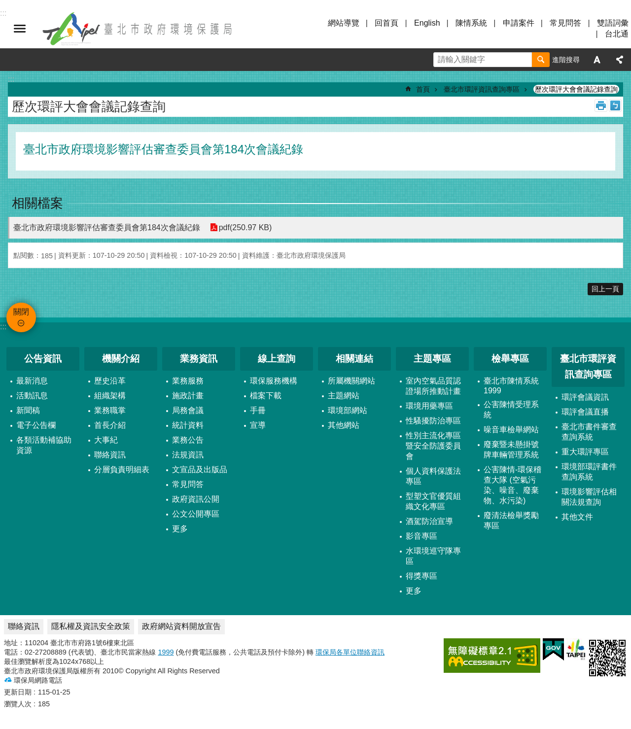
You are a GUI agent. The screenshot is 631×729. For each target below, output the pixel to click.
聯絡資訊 (110, 455)
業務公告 (188, 440)
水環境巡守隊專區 (433, 556)
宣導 (258, 425)
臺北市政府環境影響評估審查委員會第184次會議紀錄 (106, 227)
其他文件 (577, 517)
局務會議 (188, 410)
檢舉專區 (510, 358)
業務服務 (188, 381)
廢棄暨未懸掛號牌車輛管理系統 (511, 449)
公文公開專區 (195, 514)
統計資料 (188, 425)
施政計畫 (188, 395)
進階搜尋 (566, 60)
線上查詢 (276, 358)
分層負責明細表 (121, 469)
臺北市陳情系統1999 (511, 386)
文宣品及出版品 (199, 469)
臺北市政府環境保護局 (138, 28)
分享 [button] (619, 59)
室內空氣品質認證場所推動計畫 (433, 386)
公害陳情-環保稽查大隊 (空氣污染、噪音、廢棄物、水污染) (512, 485)
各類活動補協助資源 (43, 445)
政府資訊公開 (195, 499)
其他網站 (343, 425)
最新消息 (32, 381)
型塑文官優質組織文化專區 (433, 501)
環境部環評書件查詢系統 (589, 471)
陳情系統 (471, 23)
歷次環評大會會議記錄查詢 (576, 89)
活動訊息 (32, 395)
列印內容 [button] (601, 105)
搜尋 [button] (541, 59)
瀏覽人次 (18, 704)
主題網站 (343, 395)
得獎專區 (421, 576)
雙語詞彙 (613, 23)
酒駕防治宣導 (429, 521)
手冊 (258, 410)
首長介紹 (110, 425)
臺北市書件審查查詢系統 (589, 431)
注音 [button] (615, 105)
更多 (180, 528)
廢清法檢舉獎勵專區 (511, 520)
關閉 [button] (19, 28)
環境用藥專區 (429, 406)
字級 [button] (597, 59)
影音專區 (421, 536)
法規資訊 (188, 455)
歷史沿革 (110, 381)
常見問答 (565, 23)
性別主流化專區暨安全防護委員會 (433, 445)
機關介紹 (121, 358)
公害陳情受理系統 (511, 409)
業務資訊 (198, 358)
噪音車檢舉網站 (511, 429)
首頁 (423, 89)
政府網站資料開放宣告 (181, 626)
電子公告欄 (36, 425)
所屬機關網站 (351, 381)
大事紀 (106, 440)
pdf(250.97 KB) (245, 227)
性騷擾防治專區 (433, 421)
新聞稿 (28, 410)
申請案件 (518, 23)
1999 (166, 652)
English (427, 23)
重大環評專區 (585, 452)
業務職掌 (110, 410)
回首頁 (386, 23)
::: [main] (11, 79)
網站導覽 (343, 23)
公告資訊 (43, 358)
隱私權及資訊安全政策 (90, 626)
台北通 (617, 34)
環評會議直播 (585, 412)
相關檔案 (37, 203)
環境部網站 (347, 410)
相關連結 (354, 358)
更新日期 (18, 692)
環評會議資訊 (585, 397)
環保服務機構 (273, 381)
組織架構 (110, 395)
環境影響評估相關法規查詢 (589, 496)
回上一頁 (605, 289)
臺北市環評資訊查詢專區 (482, 89)
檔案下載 (265, 395)
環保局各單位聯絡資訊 (350, 652)
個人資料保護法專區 (433, 476)
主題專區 (432, 358)
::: (3, 326)
